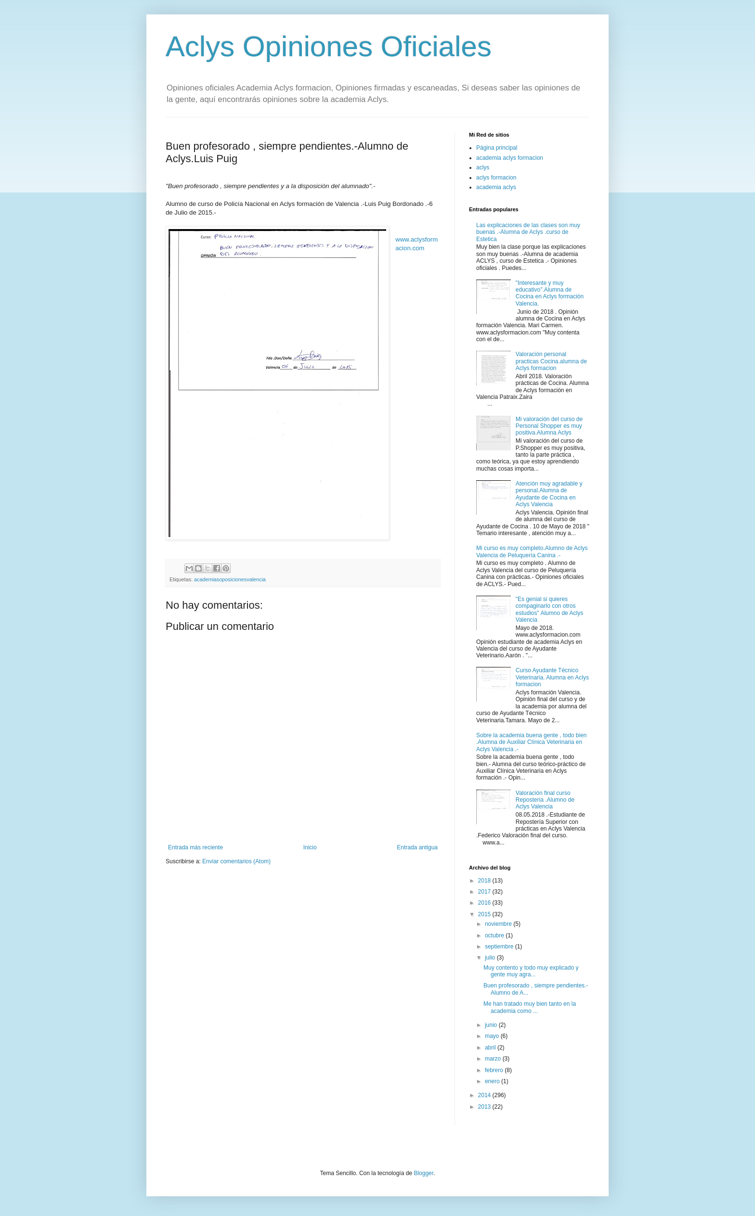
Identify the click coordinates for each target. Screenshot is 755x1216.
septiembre (500, 946)
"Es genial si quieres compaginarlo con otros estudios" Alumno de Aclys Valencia (549, 609)
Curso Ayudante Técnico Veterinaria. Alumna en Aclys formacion (552, 677)
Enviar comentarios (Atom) (236, 861)
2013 (485, 1106)
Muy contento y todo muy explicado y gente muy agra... (530, 971)
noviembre (499, 924)
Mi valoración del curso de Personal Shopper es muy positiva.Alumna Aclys (549, 426)
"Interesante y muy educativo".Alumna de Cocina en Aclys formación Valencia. (550, 293)
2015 (485, 914)
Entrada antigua (417, 847)
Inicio (310, 847)
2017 (485, 891)
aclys (482, 167)
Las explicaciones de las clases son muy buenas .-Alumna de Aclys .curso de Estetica (528, 232)
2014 (485, 1095)
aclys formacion (496, 177)
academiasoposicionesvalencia (230, 579)
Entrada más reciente (195, 847)
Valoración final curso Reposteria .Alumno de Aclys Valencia (545, 800)
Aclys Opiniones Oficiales (329, 46)
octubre (495, 935)
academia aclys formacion (509, 157)
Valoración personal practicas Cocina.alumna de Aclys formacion (551, 361)
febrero (495, 1070)
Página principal (496, 147)
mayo (493, 1036)
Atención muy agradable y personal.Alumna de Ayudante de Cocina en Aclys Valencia (549, 494)
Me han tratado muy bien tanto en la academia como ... (529, 1007)
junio (492, 1025)
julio (491, 957)
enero (493, 1081)
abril (491, 1047)
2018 (485, 880)
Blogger (423, 1173)
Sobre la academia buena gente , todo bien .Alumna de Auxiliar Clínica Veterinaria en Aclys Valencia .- (531, 742)
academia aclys (496, 187)
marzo (494, 1058)
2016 (485, 902)
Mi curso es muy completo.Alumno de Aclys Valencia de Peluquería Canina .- (531, 551)
